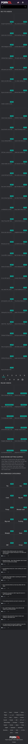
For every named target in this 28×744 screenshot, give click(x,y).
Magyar (5, 714)
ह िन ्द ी (22, 720)
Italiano (17, 725)
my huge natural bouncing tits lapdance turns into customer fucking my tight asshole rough (14, 625)
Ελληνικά (16, 712)
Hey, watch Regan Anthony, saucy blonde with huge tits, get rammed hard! (13, 608)
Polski (10, 717)
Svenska (22, 717)
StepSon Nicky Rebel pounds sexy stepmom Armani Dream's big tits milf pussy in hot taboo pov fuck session (14, 552)
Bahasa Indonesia (20, 714)
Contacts (14, 742)
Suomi (5, 712)
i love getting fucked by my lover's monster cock (14, 601)
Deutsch (16, 717)
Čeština (22, 712)
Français (11, 720)
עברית (5, 717)
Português (22, 722)
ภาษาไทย (23, 730)
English (6, 727)
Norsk (17, 730)
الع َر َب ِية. (12, 714)
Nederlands (13, 727)
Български (15, 722)
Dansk (10, 712)
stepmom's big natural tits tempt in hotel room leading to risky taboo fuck (13, 616)
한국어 (11, 732)
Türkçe (22, 725)
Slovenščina (20, 727)
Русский (5, 720)
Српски (11, 730)
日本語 (16, 732)
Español (5, 725)
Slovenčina (5, 730)
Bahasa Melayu (7, 722)
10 (18, 379)
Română (11, 725)
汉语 (16, 720)
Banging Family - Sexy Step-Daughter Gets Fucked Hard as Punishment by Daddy (15, 561)
